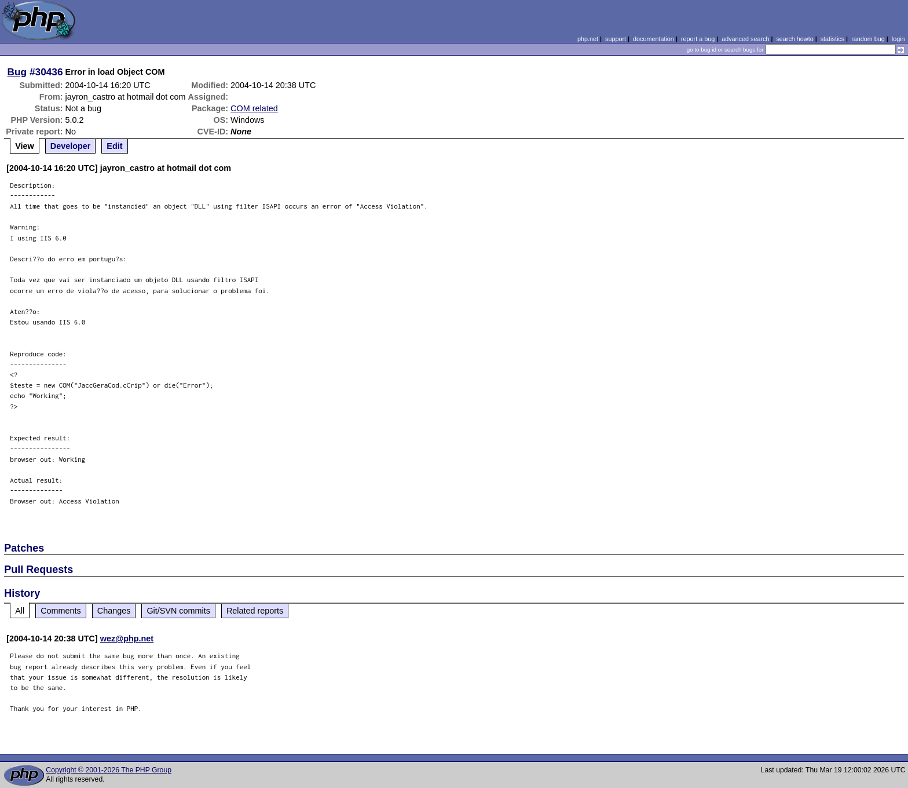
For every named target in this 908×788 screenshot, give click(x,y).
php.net (587, 38)
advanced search (745, 38)
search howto (794, 38)
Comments (61, 610)
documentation (653, 38)
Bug (17, 72)
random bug (868, 38)
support (615, 38)
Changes (114, 610)
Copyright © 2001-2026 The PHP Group (108, 770)
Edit (114, 146)
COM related (254, 108)
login (898, 38)
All (19, 610)
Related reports (254, 610)
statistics (832, 38)
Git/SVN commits (178, 610)
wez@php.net (126, 638)
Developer (70, 146)
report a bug (698, 38)
